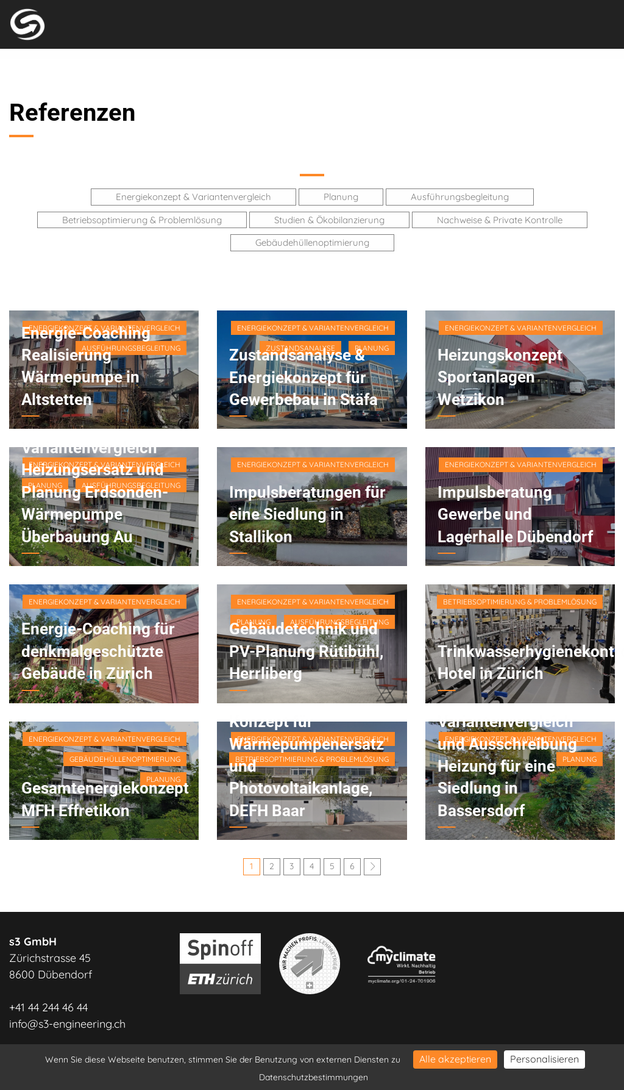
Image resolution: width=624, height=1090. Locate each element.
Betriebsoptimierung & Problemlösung (142, 220)
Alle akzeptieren (455, 1059)
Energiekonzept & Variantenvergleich (193, 197)
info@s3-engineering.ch (67, 1024)
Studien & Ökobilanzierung (329, 220)
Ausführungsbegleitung (460, 197)
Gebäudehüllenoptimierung (312, 242)
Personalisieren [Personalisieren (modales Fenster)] (544, 1059)
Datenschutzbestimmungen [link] (313, 1077)
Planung (341, 197)
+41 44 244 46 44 (48, 1007)
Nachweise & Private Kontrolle (499, 220)
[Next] (372, 866)
